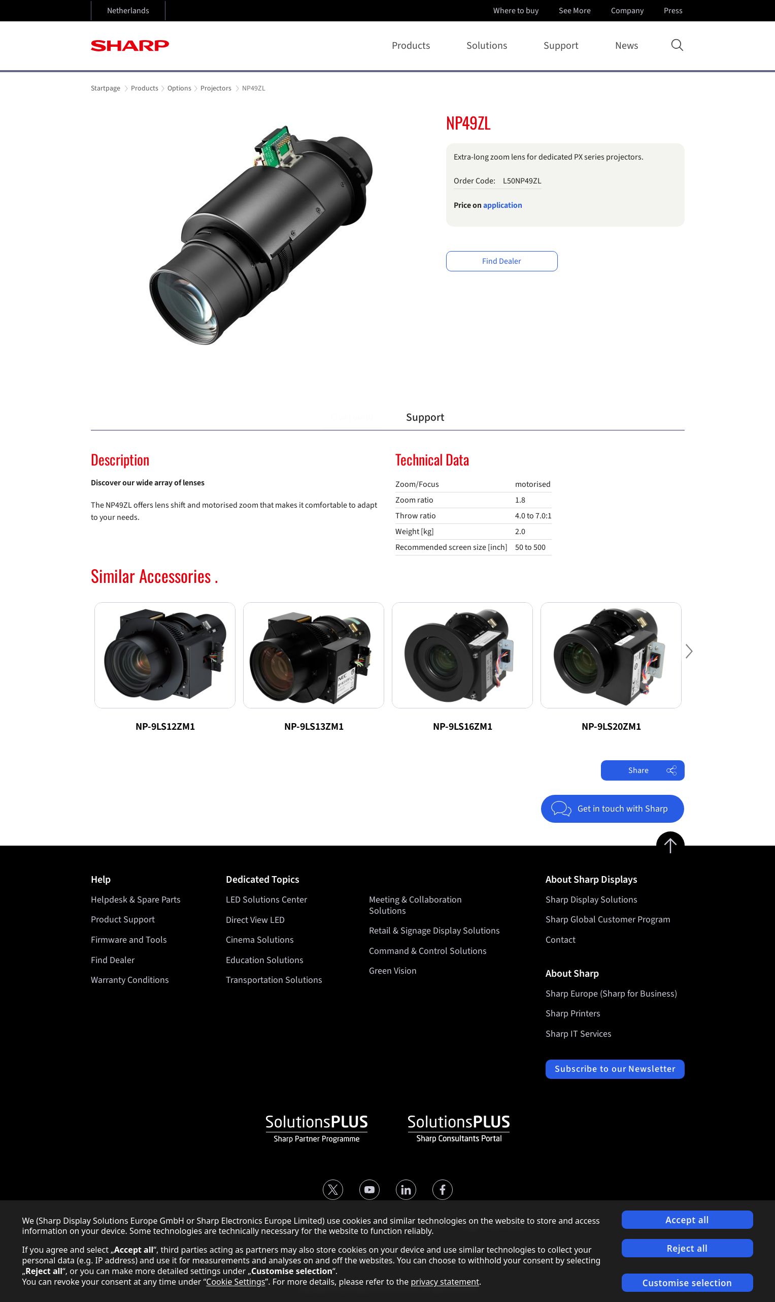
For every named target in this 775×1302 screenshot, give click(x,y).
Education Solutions (265, 960)
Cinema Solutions (260, 940)
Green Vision (393, 971)
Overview (352, 417)
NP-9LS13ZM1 (314, 727)
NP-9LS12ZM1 (165, 727)
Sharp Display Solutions (591, 899)
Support (563, 46)
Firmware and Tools (129, 940)
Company (628, 10)
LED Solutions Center (266, 899)
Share (652, 770)
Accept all (687, 1220)
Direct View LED (255, 919)
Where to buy (515, 10)
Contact (561, 940)
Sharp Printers (573, 1013)
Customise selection (687, 1283)
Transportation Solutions (274, 980)
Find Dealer (501, 261)
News (626, 46)
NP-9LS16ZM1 (462, 727)
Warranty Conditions (130, 980)
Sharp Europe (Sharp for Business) (611, 993)
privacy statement (445, 1281)
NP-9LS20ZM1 (611, 727)
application (502, 205)
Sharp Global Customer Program (608, 919)
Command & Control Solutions (428, 951)
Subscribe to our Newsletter (615, 1069)
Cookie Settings (235, 1281)
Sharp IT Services (579, 1034)
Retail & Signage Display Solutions (434, 930)
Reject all (687, 1248)
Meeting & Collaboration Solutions (415, 905)
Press (674, 10)
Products (413, 46)
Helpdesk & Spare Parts (136, 899)
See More (576, 10)
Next (705, 657)
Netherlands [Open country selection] (128, 10)
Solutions (488, 46)
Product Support (123, 919)
